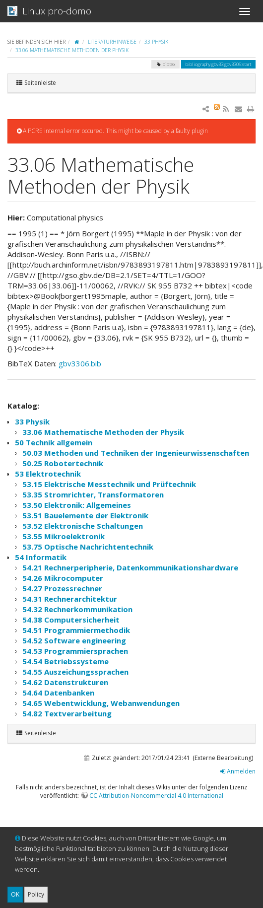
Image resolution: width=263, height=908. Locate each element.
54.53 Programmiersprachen (75, 651)
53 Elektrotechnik (48, 474)
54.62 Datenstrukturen (65, 682)
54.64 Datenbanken (58, 693)
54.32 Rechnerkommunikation (77, 609)
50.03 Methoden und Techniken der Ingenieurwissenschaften (135, 453)
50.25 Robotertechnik (62, 463)
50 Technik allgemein (53, 442)
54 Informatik (40, 557)
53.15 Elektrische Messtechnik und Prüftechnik (109, 484)
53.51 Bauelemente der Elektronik (85, 515)
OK (15, 894)
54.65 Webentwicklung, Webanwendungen (101, 703)
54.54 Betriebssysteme (65, 661)
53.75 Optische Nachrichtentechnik (87, 547)
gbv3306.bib (80, 363)
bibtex (165, 64)
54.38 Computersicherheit (71, 620)
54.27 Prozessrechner (62, 588)
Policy (36, 894)
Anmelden (238, 771)
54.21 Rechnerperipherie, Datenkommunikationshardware (130, 567)
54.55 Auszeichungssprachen (75, 672)
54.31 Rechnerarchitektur (69, 599)
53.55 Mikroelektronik (63, 536)
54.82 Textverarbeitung (67, 713)
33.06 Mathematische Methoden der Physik (72, 50)
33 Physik (156, 41)
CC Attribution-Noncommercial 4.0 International (156, 795)
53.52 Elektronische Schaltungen (82, 526)
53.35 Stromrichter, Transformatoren (93, 494)
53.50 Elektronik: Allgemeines (76, 505)
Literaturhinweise (112, 41)
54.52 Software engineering (74, 640)
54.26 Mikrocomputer (62, 578)
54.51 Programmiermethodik (76, 630)
